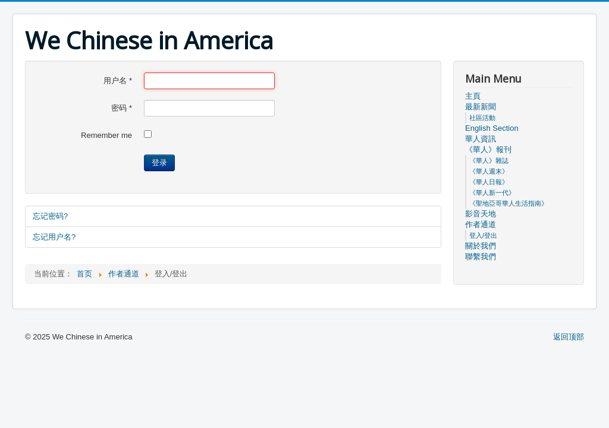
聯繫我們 (480, 256)
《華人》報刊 (488, 149)
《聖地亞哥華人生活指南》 (508, 203)
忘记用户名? (54, 236)
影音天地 (480, 213)
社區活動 (482, 117)
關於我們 (480, 245)
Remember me (106, 135)
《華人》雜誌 (488, 160)
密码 (121, 107)
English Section (492, 128)
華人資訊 (480, 138)
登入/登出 (483, 235)
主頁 (473, 96)
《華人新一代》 (492, 192)
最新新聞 (480, 106)
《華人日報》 (488, 181)
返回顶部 (568, 336)
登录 (159, 162)
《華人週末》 (488, 171)
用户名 (117, 80)
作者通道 (480, 224)
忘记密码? (50, 216)
